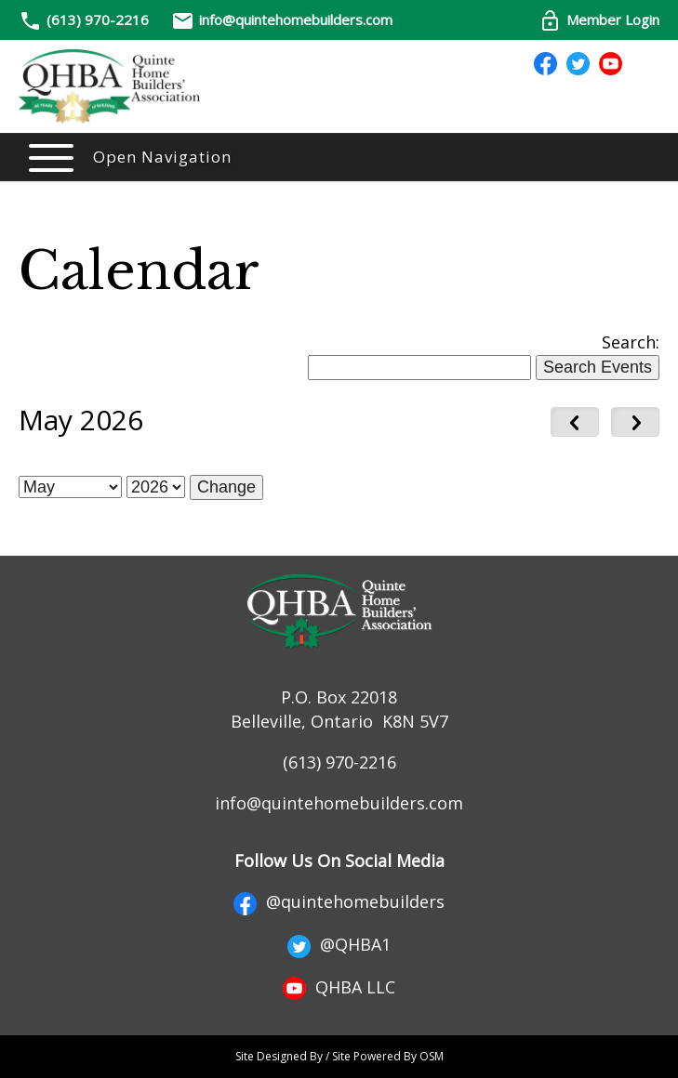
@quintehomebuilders (339, 901)
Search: (630, 342)
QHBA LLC (339, 987)
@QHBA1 (339, 944)
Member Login (598, 19)
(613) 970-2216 (98, 19)
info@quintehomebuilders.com (281, 19)
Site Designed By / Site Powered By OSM (339, 1056)
